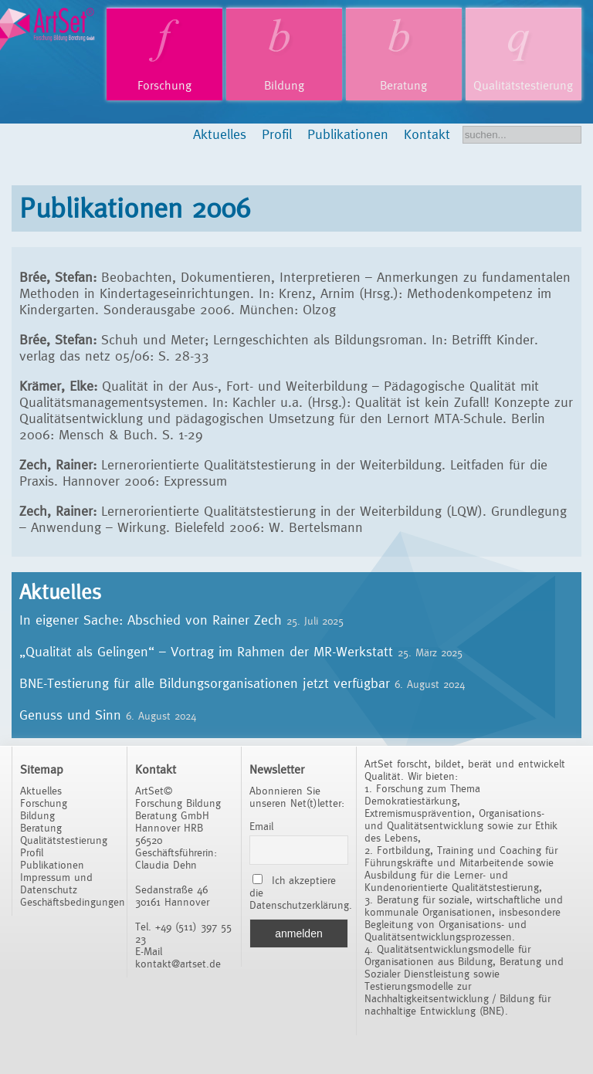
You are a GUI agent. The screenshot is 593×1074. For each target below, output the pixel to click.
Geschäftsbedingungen (72, 902)
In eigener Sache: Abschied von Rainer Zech (150, 620)
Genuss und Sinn (70, 714)
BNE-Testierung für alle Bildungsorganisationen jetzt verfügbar (204, 683)
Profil (277, 134)
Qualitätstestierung (523, 85)
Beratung (403, 85)
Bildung (284, 85)
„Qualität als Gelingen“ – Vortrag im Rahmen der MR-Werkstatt (206, 651)
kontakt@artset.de (178, 963)
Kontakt (427, 134)
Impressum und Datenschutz (56, 883)
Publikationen (347, 134)
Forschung (164, 85)
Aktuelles (219, 134)
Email (261, 826)
